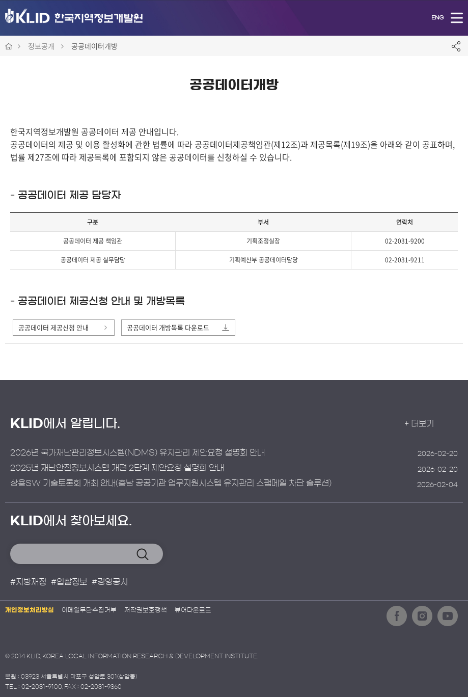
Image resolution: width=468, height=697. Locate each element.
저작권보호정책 (145, 610)
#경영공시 (110, 582)
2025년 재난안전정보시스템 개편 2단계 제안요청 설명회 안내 (117, 468)
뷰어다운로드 (193, 610)
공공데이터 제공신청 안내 (53, 327)
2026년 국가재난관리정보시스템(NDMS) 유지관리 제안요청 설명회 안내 (137, 452)
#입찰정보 (69, 582)
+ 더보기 (428, 424)
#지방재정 (28, 582)
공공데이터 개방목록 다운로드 (168, 327)
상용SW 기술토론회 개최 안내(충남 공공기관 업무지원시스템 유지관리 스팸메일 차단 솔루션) (171, 483)
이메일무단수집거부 (89, 610)
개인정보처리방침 (29, 610)
